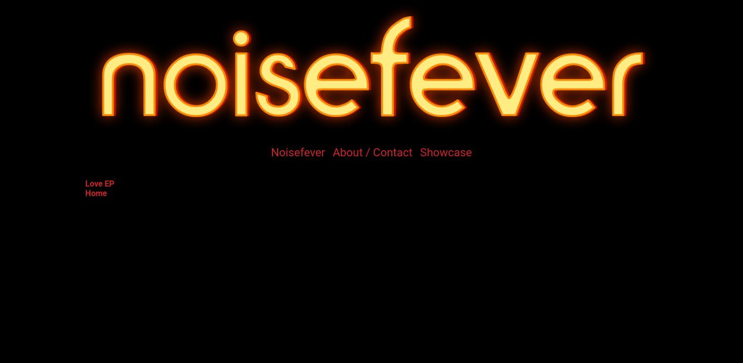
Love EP (100, 184)
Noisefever (298, 152)
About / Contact (372, 152)
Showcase (446, 152)
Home (96, 193)
